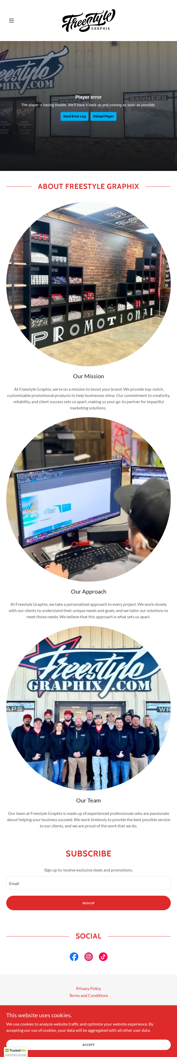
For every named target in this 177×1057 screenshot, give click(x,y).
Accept (88, 1045)
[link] (89, 20)
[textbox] (88, 882)
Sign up (88, 903)
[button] (18, 20)
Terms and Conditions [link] (88, 995)
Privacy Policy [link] (88, 988)
